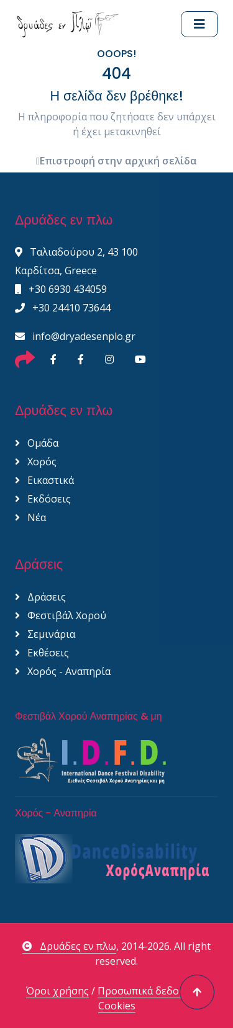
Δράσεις (40, 597)
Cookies (116, 1005)
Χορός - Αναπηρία (63, 671)
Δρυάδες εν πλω (69, 946)
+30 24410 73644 (63, 308)
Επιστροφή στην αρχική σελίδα (116, 161)
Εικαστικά (44, 480)
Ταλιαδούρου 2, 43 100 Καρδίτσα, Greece (76, 261)
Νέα (30, 517)
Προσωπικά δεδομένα (149, 991)
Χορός (36, 461)
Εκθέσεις (42, 652)
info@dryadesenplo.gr (75, 336)
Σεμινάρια (45, 634)
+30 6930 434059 (61, 289)
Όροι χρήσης (57, 991)
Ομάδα (36, 443)
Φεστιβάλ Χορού (60, 615)
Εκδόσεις (43, 499)
